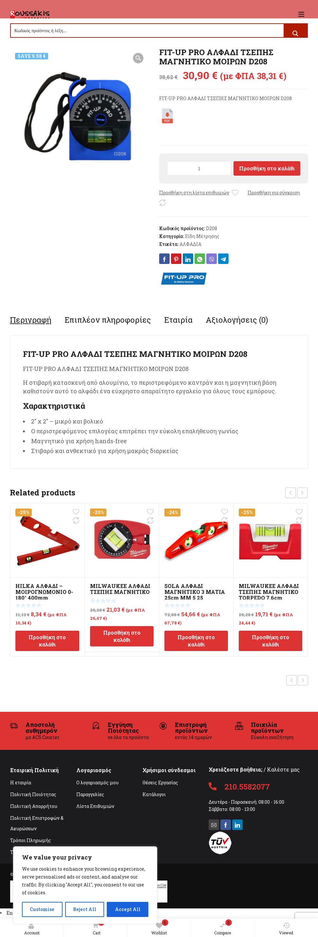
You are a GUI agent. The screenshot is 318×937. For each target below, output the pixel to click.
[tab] (30, 320)
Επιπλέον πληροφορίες (108, 320)
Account (32, 928)
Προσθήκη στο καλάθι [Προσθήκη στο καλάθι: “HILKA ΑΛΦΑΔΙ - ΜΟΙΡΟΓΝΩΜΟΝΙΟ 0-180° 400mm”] (47, 641)
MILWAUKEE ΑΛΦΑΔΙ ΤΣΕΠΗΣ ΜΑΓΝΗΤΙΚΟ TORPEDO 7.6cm (269, 591)
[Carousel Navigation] (296, 493)
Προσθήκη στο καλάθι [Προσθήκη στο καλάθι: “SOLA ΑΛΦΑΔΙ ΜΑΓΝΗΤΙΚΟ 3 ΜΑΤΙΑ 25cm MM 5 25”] (196, 641)
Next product (303, 680)
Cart (97, 927)
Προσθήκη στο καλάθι (267, 168)
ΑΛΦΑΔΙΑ (190, 244)
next (302, 493)
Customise (42, 909)
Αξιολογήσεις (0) (237, 320)
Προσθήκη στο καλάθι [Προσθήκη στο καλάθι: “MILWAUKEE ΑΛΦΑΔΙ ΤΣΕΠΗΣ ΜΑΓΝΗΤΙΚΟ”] (121, 636)
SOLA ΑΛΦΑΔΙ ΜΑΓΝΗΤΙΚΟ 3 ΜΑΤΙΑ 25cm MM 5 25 (194, 591)
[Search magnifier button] (295, 33)
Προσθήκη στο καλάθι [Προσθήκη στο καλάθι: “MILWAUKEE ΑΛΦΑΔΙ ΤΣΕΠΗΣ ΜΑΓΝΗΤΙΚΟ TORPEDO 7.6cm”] (270, 641)
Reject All (84, 909)
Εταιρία (178, 320)
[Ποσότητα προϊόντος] (199, 168)
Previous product (291, 680)
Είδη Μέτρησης (202, 236)
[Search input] (147, 30)
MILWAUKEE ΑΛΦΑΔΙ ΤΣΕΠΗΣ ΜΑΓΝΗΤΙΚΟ (120, 588)
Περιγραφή (30, 320)
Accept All (127, 909)
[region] (85, 885)
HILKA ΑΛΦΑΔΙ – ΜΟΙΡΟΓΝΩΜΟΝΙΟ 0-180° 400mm (44, 591)
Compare (223, 927)
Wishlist (159, 927)
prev (290, 493)
